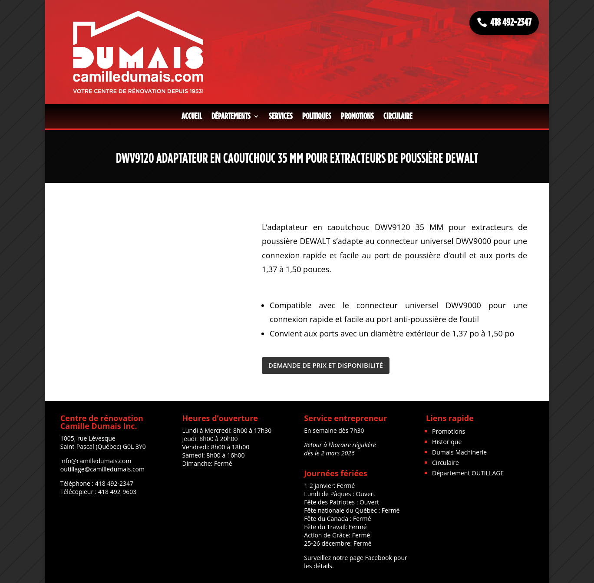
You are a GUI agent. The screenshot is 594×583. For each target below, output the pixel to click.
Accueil (192, 116)
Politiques (316, 116)
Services (281, 116)
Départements (231, 116)
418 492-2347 (510, 22)
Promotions (357, 116)
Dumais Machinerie (459, 452)
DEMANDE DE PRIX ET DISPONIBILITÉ (325, 365)
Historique (447, 442)
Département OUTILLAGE (468, 473)
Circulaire (397, 116)
